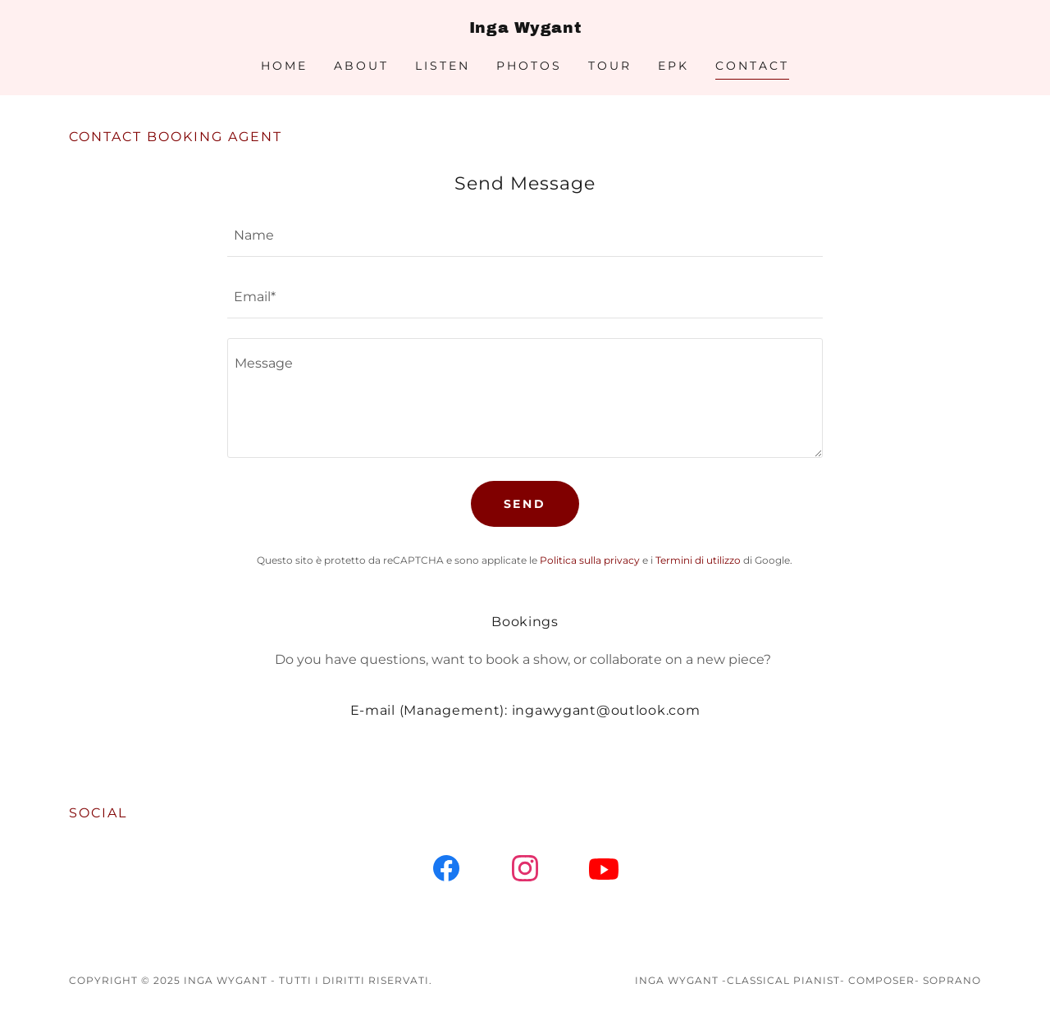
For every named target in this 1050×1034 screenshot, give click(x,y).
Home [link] (284, 65)
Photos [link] (529, 65)
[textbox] (524, 236)
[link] (525, 28)
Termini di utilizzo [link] (698, 560)
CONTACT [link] (752, 65)
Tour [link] (610, 65)
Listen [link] (442, 65)
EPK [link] (673, 65)
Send (525, 503)
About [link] (361, 65)
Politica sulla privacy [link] (590, 560)
